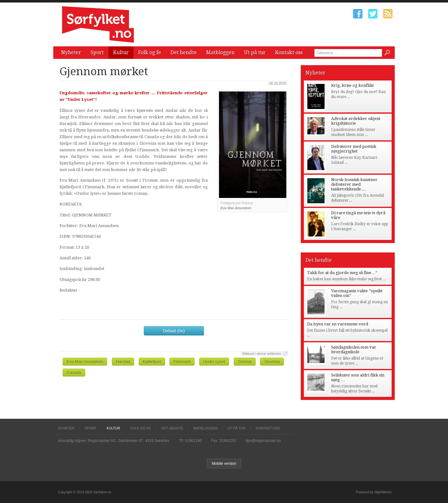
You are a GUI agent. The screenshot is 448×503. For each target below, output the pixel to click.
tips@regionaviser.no (263, 440)
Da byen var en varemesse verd (337, 324)
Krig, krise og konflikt (352, 85)
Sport (97, 52)
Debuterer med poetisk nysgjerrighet (353, 148)
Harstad (123, 361)
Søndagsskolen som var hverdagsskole (353, 349)
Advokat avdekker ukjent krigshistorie (355, 121)
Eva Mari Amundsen (85, 361)
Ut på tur (255, 52)
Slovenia (272, 361)
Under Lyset (214, 361)
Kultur (121, 52)
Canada (74, 372)
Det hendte (183, 52)
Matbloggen (220, 52)
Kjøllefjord (152, 361)
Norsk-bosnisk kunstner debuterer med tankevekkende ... (354, 184)
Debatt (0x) (174, 330)
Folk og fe (149, 52)
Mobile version (224, 463)
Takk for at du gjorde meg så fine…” (342, 272)
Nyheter (71, 52)
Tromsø (245, 361)
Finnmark (182, 361)
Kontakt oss (289, 52)
